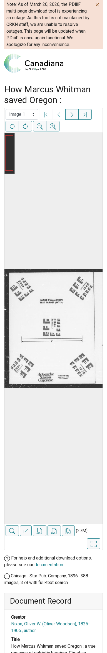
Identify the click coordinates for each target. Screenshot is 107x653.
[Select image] (22, 114)
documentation (48, 564)
